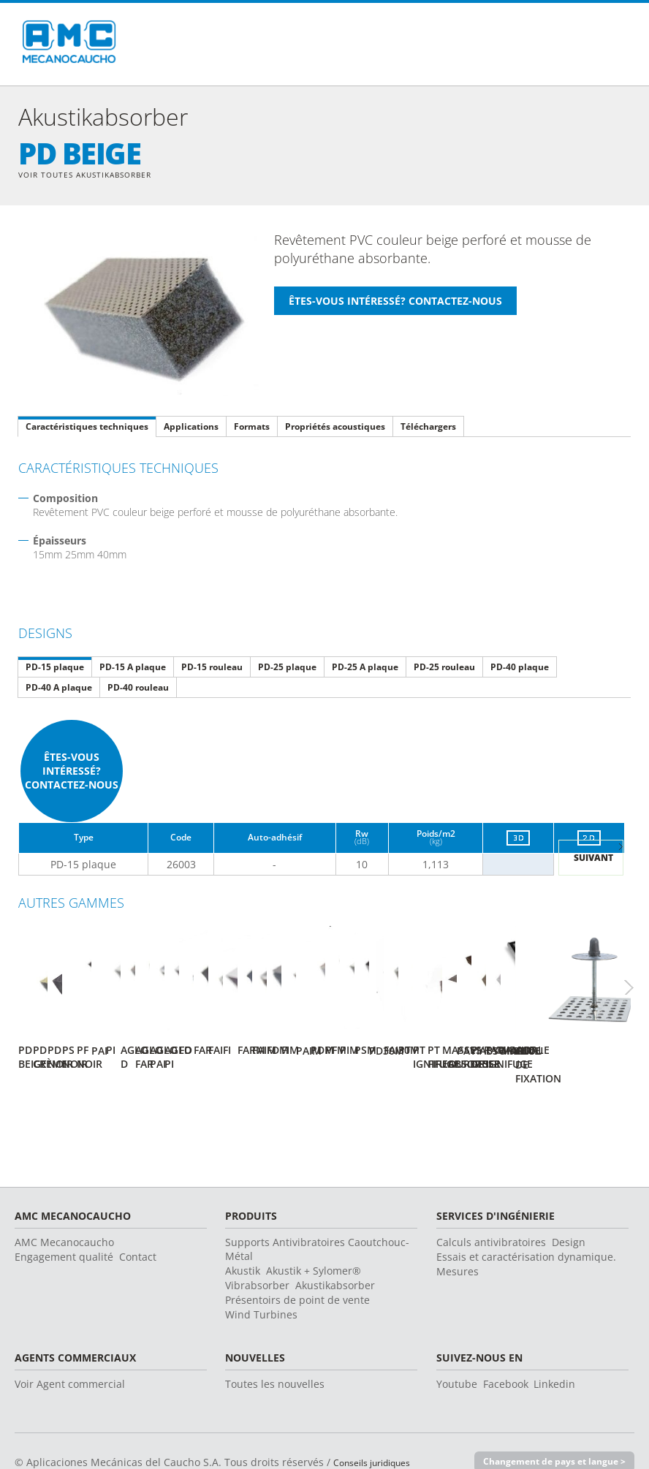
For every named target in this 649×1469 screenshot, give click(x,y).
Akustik (242, 1244)
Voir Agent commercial (70, 1357)
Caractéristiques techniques (87, 428)
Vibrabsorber (257, 1259)
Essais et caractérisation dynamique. (526, 1230)
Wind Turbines (261, 1288)
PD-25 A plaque (365, 668)
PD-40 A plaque (59, 689)
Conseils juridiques (380, 1436)
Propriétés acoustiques (335, 428)
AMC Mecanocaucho (64, 1216)
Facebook (505, 1357)
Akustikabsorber (335, 1259)
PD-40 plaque (519, 668)
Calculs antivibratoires (491, 1216)
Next (638, 980)
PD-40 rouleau (138, 689)
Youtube (456, 1357)
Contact (137, 1230)
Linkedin (554, 1357)
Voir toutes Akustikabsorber (96, 175)
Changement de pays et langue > (548, 1435)
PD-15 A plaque (132, 668)
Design (568, 1216)
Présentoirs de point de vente (297, 1273)
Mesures (457, 1245)
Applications (191, 428)
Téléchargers (428, 428)
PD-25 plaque (287, 668)
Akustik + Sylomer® (313, 1244)
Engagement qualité (64, 1230)
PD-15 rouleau (212, 668)
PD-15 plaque (55, 668)
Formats (252, 428)
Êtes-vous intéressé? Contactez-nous (71, 772)
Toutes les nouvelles (274, 1357)
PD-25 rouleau (444, 668)
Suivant (593, 860)
